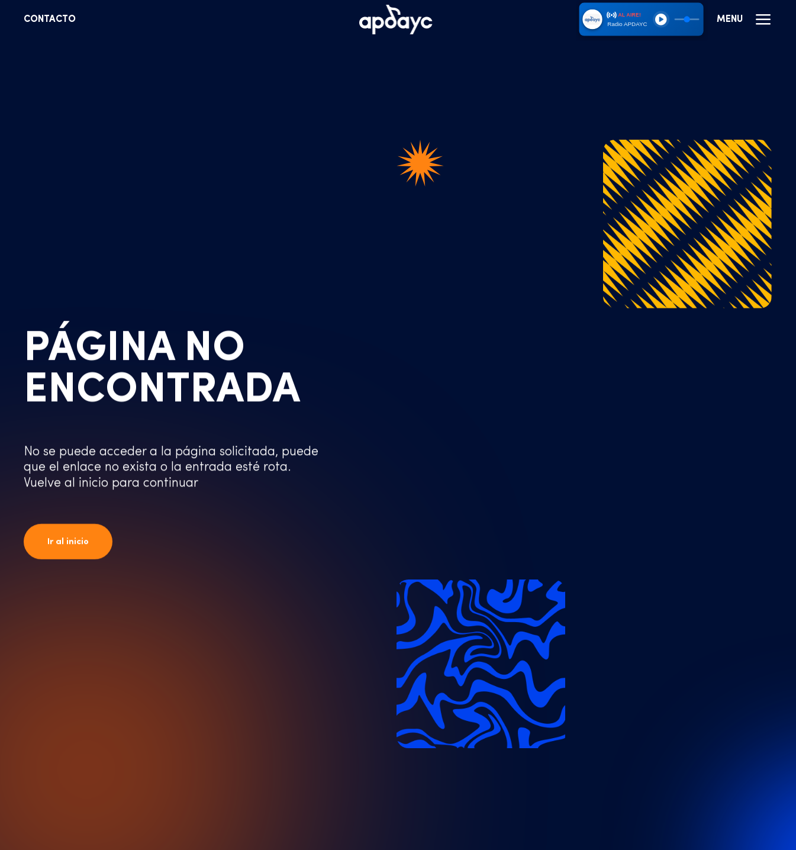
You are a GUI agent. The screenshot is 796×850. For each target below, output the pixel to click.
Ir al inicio (68, 541)
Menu (744, 19)
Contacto (50, 19)
